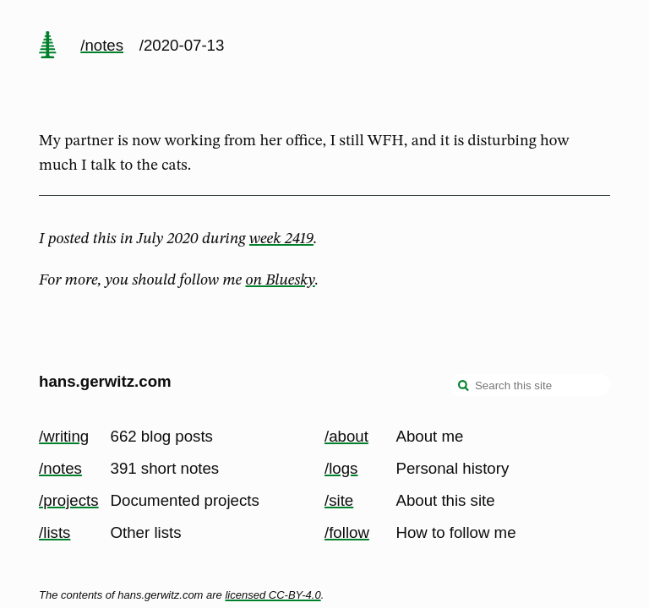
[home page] (47, 46)
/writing (64, 436)
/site (338, 500)
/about (346, 436)
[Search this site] (530, 385)
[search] (464, 387)
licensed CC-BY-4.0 (272, 595)
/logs (340, 468)
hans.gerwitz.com (105, 381)
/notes (101, 45)
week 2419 (281, 239)
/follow (346, 532)
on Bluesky (280, 280)
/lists (54, 532)
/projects (69, 500)
